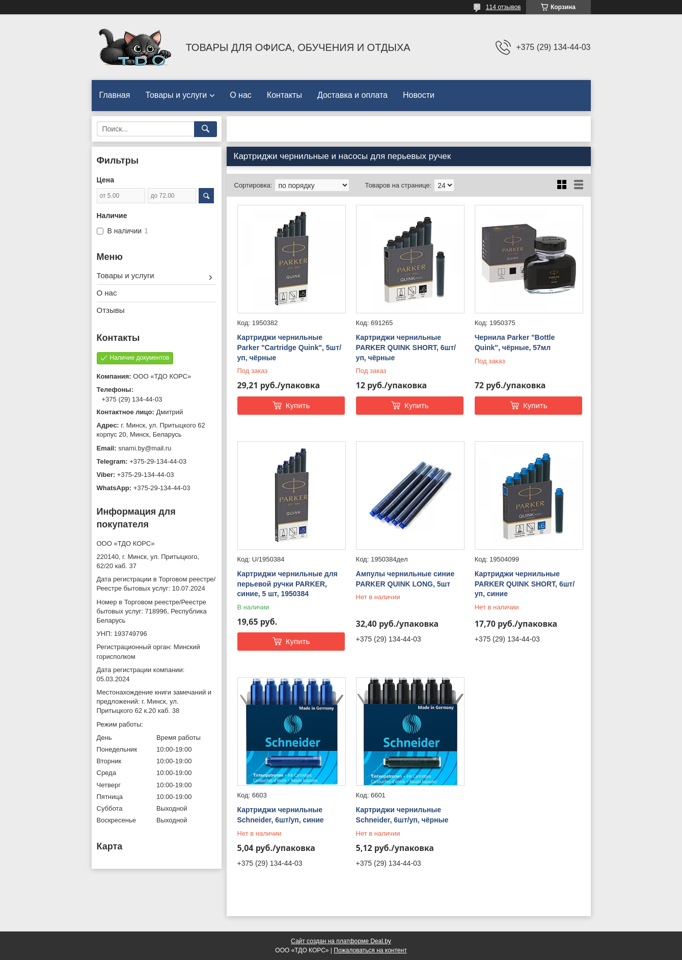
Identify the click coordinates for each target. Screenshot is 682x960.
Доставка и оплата (352, 95)
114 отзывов (503, 7)
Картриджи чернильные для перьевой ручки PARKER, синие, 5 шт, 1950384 (287, 584)
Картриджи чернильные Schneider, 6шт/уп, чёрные (402, 815)
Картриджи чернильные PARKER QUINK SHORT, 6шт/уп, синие (525, 584)
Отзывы (111, 310)
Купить (298, 405)
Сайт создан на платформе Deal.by (341, 941)
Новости (418, 95)
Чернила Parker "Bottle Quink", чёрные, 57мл (515, 342)
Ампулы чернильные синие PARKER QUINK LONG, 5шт (405, 579)
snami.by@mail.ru (144, 448)
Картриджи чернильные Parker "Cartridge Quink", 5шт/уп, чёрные (289, 347)
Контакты (284, 95)
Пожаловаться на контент (370, 950)
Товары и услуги (176, 95)
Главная (114, 95)
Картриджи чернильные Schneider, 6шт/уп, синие (280, 815)
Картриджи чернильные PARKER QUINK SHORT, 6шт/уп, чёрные (406, 347)
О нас (241, 95)
